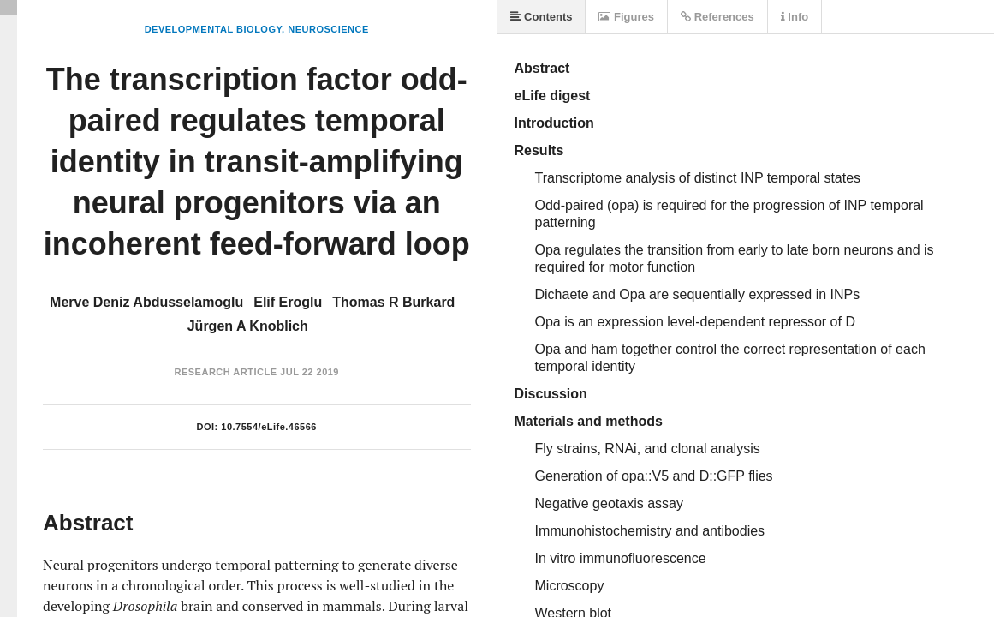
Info (794, 16)
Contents (541, 16)
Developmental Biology (213, 29)
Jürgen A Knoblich (247, 326)
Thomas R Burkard (393, 302)
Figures (626, 16)
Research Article (225, 372)
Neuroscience (328, 29)
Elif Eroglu (287, 302)
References (717, 16)
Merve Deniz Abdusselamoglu (146, 302)
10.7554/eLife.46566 (269, 427)
